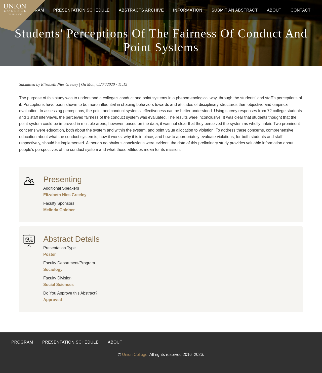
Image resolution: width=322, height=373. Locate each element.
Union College (134, 354)
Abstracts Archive (141, 10)
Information (187, 10)
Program (22, 342)
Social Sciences (58, 284)
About (274, 10)
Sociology (52, 269)
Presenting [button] (62, 179)
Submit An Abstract (235, 10)
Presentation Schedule (81, 10)
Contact (301, 10)
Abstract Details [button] (71, 238)
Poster (49, 254)
